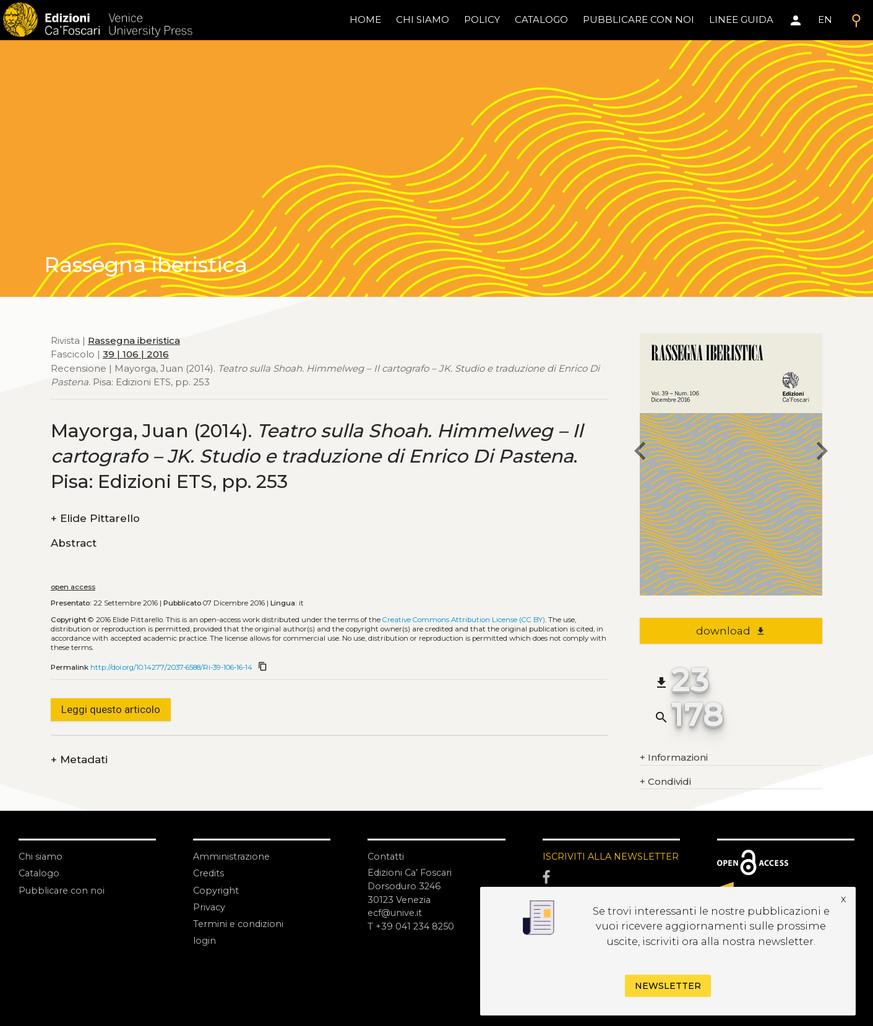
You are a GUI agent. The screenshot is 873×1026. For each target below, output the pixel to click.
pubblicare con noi (638, 19)
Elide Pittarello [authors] (95, 518)
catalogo (541, 19)
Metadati (79, 760)
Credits (209, 873)
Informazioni (674, 758)
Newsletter (668, 985)
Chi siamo (41, 856)
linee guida (741, 19)
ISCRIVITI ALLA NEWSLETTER (578, 863)
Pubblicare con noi (63, 890)
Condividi (665, 782)
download (731, 631)
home (365, 19)
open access (73, 587)
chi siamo (422, 19)
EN (825, 19)
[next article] (822, 452)
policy (482, 19)
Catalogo (40, 873)
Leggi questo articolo (110, 709)
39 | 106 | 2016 (136, 354)
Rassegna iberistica (134, 340)
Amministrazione (232, 856)
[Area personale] (796, 20)
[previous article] (639, 452)
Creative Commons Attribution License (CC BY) (463, 619)
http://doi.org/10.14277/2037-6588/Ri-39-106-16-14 (171, 667)
